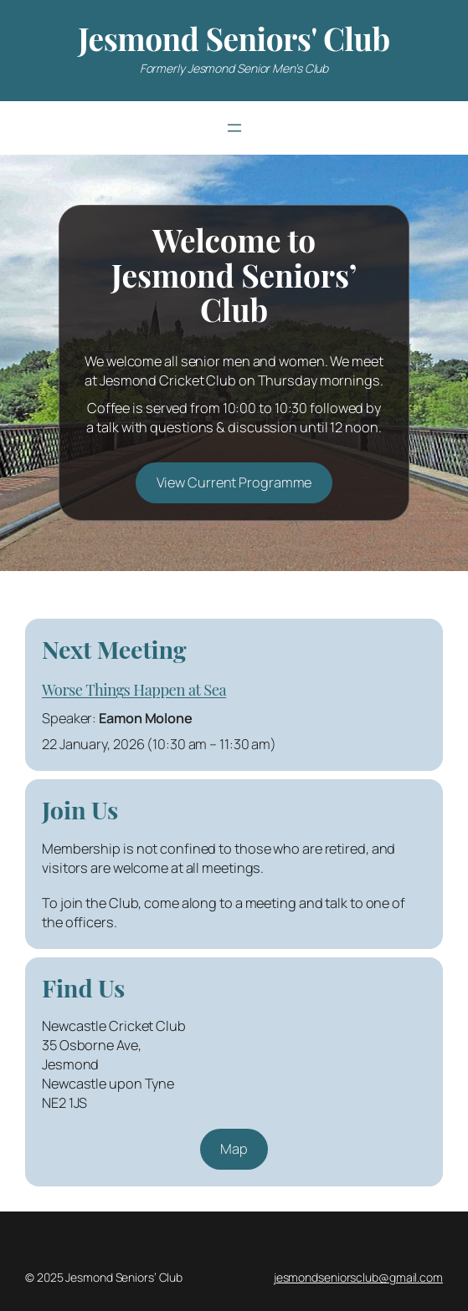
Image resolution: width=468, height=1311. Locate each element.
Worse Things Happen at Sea (134, 689)
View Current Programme (234, 482)
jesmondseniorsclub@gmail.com (358, 1277)
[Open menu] (234, 128)
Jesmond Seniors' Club (233, 38)
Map (234, 1149)
